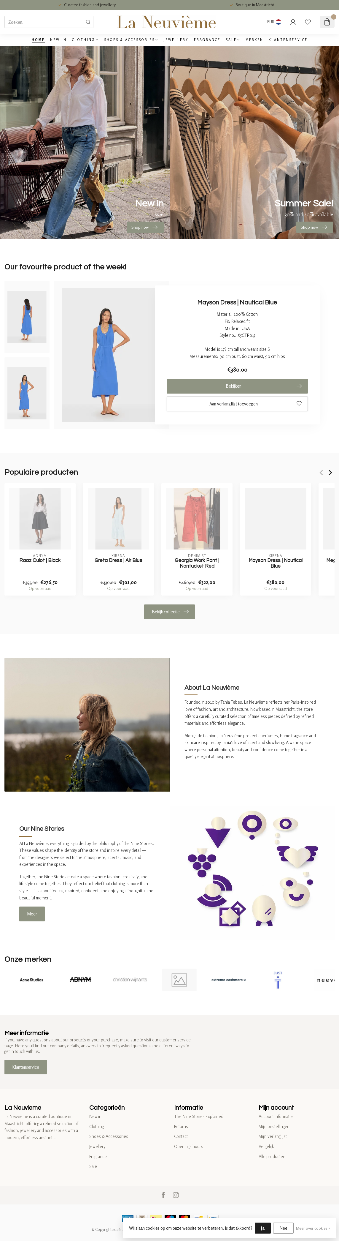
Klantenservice (288, 40)
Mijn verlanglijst (273, 1136)
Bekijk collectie (170, 611)
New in (58, 40)
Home (38, 40)
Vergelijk (266, 1146)
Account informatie (276, 1116)
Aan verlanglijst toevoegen (255, 403)
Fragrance (207, 40)
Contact (181, 1136)
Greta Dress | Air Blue (118, 560)
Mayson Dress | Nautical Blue (276, 563)
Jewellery (176, 40)
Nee (283, 1228)
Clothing (83, 40)
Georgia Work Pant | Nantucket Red (197, 563)
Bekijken (264, 386)
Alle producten (272, 1156)
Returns (181, 1126)
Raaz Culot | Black (40, 560)
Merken (254, 40)
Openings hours (188, 1146)
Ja (263, 1228)
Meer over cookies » (313, 1228)
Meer (32, 914)
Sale (231, 40)
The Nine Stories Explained (198, 1116)
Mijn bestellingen (274, 1126)
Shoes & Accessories (129, 40)
